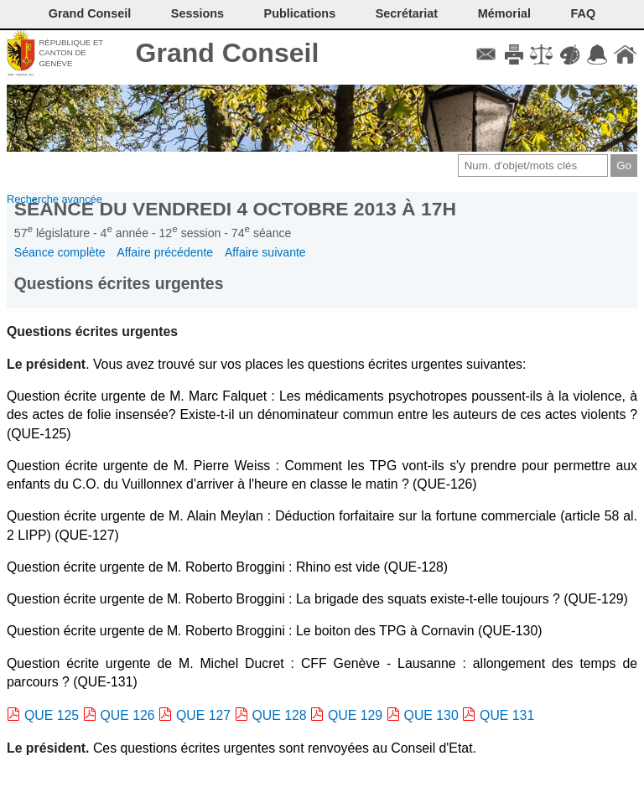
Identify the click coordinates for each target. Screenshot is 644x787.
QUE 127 (203, 715)
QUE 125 (51, 715)
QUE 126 (128, 715)
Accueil (625, 54)
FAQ (583, 13)
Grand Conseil (227, 53)
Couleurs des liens (570, 54)
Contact (486, 54)
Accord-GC (597, 54)
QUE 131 (507, 715)
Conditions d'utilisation (541, 54)
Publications (300, 13)
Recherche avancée (54, 199)
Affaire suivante (265, 252)
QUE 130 (431, 715)
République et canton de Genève (71, 53)
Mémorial (504, 13)
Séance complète (60, 252)
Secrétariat (407, 13)
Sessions (197, 13)
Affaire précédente (165, 252)
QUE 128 (279, 715)
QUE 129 (355, 715)
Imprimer (513, 54)
